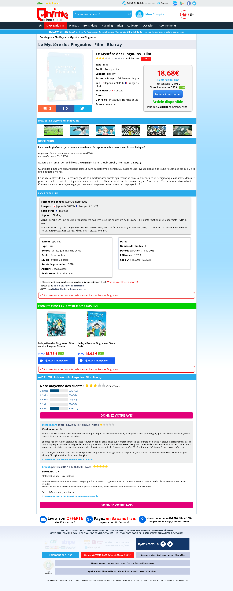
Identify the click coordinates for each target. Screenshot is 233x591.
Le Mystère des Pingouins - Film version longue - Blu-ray (56, 345)
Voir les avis (133, 58)
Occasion (148, 25)
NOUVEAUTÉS (117, 530)
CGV (75, 533)
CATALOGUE (78, 530)
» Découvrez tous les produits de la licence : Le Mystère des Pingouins (79, 295)
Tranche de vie (130, 99)
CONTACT (65, 530)
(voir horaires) (149, 3)
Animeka (137, 563)
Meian (170, 555)
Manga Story (113, 563)
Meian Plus (180, 555)
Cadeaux (132, 25)
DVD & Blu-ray (55, 25)
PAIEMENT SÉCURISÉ (162, 530)
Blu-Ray (59, 37)
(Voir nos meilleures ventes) (122, 282)
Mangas (74, 25)
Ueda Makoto (59, 268)
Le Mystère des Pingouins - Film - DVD (96, 345)
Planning (107, 25)
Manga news (148, 563)
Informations (123, 571)
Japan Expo (126, 563)
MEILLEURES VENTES (97, 530)
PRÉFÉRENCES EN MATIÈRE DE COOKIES (163, 533)
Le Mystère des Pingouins (81, 37)
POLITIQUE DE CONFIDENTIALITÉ (96, 533)
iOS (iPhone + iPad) (148, 571)
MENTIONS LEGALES (60, 533)
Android (134, 571)
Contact (165, 3)
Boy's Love (161, 555)
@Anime (110, 104)
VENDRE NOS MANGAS (138, 530)
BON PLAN (146, 59)
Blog (120, 25)
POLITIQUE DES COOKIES (128, 533)
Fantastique (114, 99)
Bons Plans (90, 25)
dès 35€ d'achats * (67, 32)
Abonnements (168, 25)
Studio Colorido (60, 259)
